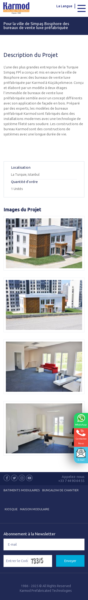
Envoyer (70, 561)
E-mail (81, 454)
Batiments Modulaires (22, 490)
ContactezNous (81, 436)
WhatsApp (81, 420)
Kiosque (11, 509)
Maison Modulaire (34, 509)
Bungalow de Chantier (60, 490)
